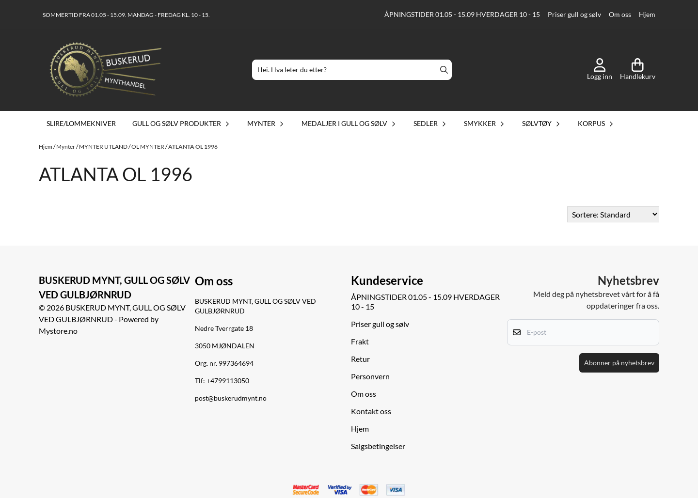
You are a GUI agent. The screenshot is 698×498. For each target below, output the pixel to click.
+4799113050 (227, 381)
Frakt (360, 341)
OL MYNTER (148, 146)
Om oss (620, 14)
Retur (360, 358)
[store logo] (106, 70)
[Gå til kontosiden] (599, 69)
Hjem (647, 14)
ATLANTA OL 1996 (193, 146)
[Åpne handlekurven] (637, 69)
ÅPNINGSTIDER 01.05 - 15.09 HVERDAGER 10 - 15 (462, 14)
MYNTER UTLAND (103, 146)
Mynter (66, 146)
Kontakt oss (371, 411)
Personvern (370, 376)
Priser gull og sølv (574, 14)
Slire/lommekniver (81, 123)
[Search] (444, 70)
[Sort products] (613, 214)
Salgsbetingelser (378, 446)
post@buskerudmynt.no (231, 398)
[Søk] (352, 70)
